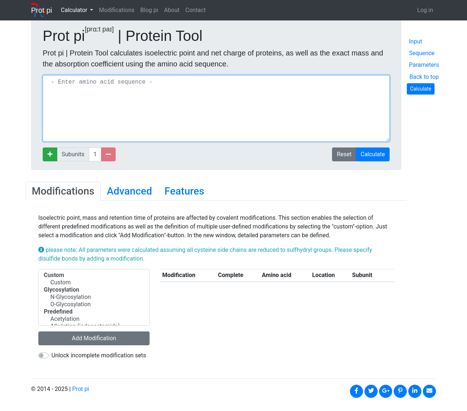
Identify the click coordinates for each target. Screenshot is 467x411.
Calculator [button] (75, 10)
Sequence (422, 53)
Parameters (424, 64)
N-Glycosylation (94, 297)
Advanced (129, 191)
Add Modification (94, 338)
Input (415, 41)
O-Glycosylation (94, 304)
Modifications (116, 10)
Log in (425, 10)
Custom (94, 282)
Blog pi (149, 10)
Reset (344, 154)
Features (184, 191)
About (172, 10)
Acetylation (94, 319)
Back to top (424, 76)
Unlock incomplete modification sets (98, 355)
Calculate (372, 154)
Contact (195, 10)
